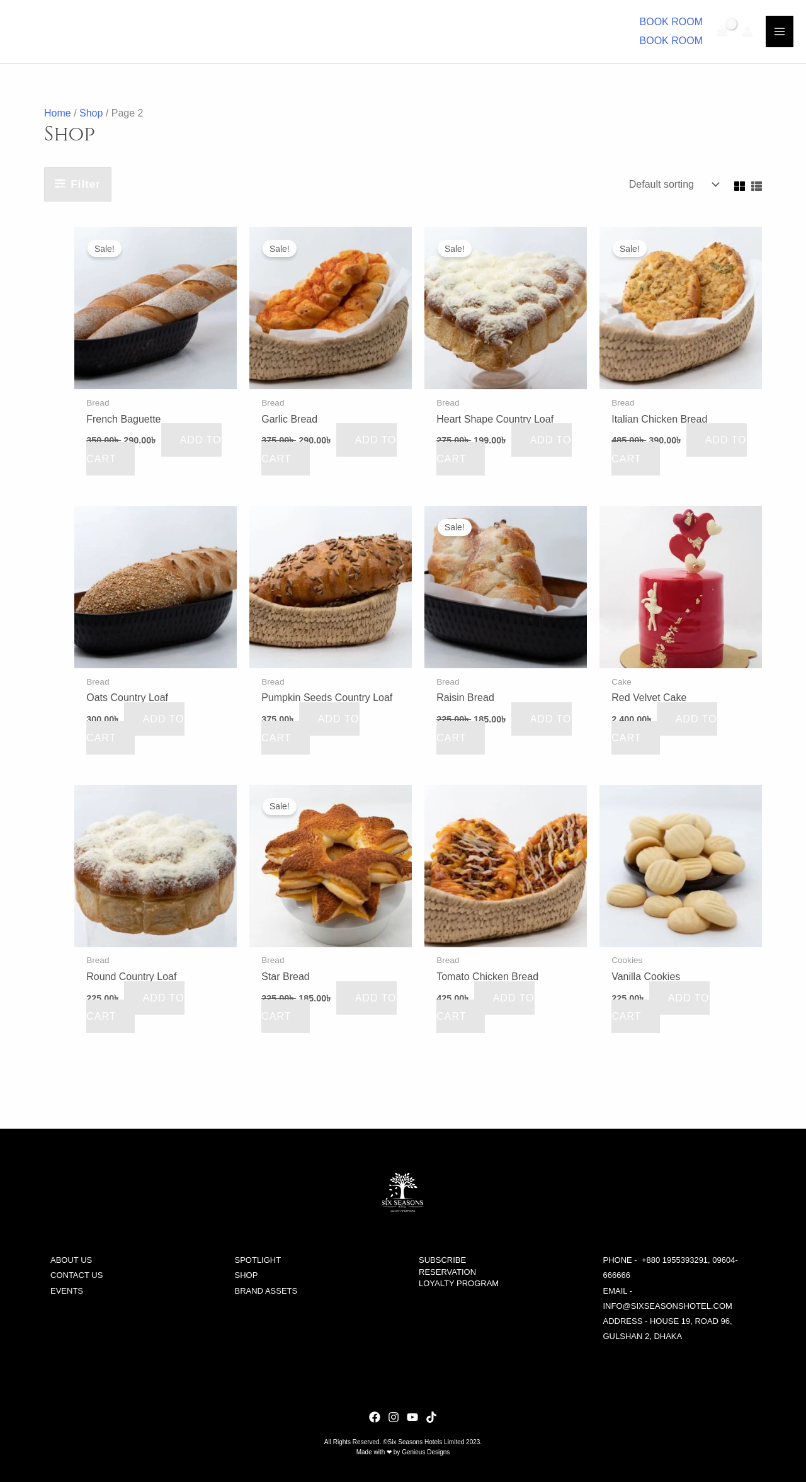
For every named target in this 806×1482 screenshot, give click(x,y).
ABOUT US (71, 1260)
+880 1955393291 (675, 1260)
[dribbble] (393, 1417)
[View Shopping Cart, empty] (722, 31)
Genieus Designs (426, 1452)
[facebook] (431, 1417)
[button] (671, 22)
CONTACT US (76, 1275)
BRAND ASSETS (266, 1291)
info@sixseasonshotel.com (667, 1306)
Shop (91, 113)
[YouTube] (412, 1417)
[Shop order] (671, 184)
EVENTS (66, 1291)
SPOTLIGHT (258, 1260)
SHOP (246, 1275)
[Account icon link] (747, 31)
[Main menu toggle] (779, 31)
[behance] (374, 1417)
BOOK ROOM (671, 40)
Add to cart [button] (135, 728)
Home (57, 113)
